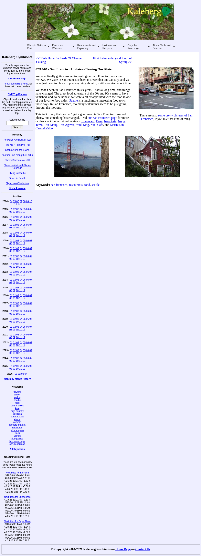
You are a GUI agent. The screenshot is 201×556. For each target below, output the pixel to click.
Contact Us (142, 549)
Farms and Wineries (58, 47)
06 (17, 201)
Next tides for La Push (17, 472)
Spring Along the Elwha (17, 150)
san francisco (59, 184)
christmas (17, 427)
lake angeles (17, 430)
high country (17, 411)
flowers (17, 392)
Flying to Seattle (17, 173)
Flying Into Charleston (17, 183)
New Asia (110, 121)
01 (11, 209)
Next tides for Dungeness (17, 497)
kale (17, 408)
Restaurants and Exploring (86, 47)
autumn (17, 422)
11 (15, 204)
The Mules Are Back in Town (17, 139)
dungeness (17, 438)
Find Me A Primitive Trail (17, 145)
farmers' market (17, 424)
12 (19, 204)
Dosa (99, 121)
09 (27, 201)
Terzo (39, 124)
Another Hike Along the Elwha (17, 155)
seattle (17, 400)
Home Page (123, 549)
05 (14, 201)
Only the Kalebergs (133, 47)
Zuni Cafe (96, 124)
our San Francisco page (102, 117)
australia (17, 413)
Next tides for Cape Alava (17, 521)
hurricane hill (17, 416)
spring (17, 397)
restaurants (76, 184)
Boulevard (88, 121)
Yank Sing (82, 124)
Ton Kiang (51, 124)
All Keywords (17, 449)
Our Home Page (17, 78)
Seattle (73, 100)
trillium (17, 435)
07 (21, 201)
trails (17, 433)
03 (17, 209)
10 (30, 201)
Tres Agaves (66, 124)
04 (11, 201)
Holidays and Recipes (109, 47)
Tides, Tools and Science (162, 47)
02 (14, 209)
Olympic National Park (36, 47)
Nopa (121, 121)
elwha (17, 419)
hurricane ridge (17, 441)
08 (24, 201)
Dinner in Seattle (17, 178)
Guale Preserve (17, 188)
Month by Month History (17, 379)
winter (17, 394)
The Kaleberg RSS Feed (15, 83)
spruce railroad (17, 444)
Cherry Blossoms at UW (17, 160)
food (17, 403)
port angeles (17, 405)
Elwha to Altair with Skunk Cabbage (17, 166)
